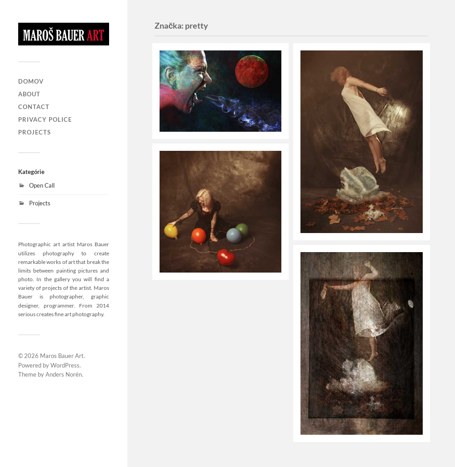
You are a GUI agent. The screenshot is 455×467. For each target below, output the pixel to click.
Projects (34, 132)
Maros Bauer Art (62, 355)
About (29, 94)
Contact (34, 106)
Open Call (42, 185)
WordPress (65, 365)
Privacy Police (45, 119)
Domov (31, 81)
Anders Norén (63, 374)
